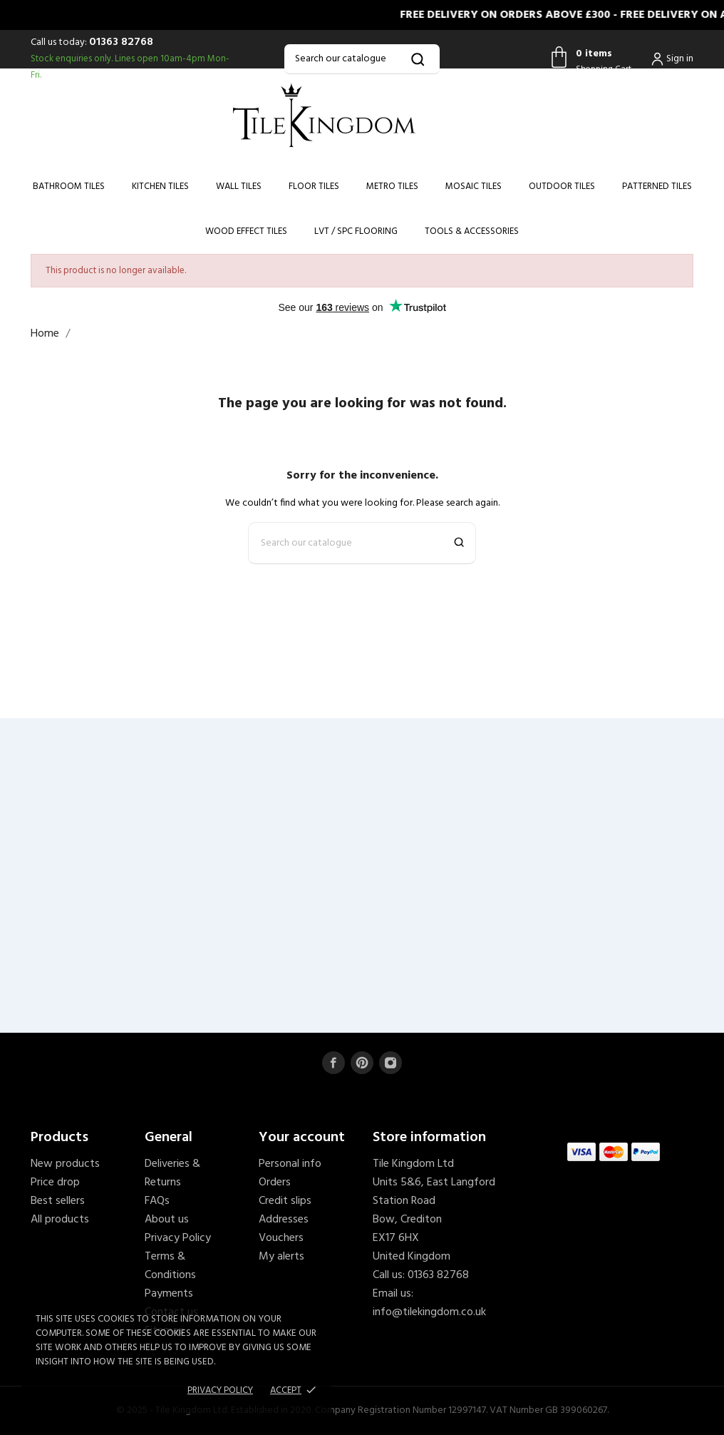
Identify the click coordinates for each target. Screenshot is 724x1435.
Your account (302, 1137)
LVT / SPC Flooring (356, 231)
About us (167, 1219)
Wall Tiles (239, 186)
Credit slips (285, 1201)
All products (60, 1219)
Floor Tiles (314, 186)
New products (65, 1164)
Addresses (284, 1219)
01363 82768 (121, 42)
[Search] (361, 59)
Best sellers (58, 1201)
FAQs (157, 1201)
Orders (275, 1182)
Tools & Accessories (472, 231)
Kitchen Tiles (160, 186)
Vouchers (281, 1238)
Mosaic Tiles (473, 186)
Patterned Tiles (657, 186)
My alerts (281, 1256)
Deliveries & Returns (172, 1173)
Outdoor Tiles (562, 186)
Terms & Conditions (170, 1266)
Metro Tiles (392, 186)
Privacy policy (220, 1390)
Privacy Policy (178, 1238)
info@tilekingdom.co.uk (429, 1312)
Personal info (290, 1164)
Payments (169, 1294)
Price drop (55, 1182)
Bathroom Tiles (69, 186)
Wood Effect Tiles (246, 231)
